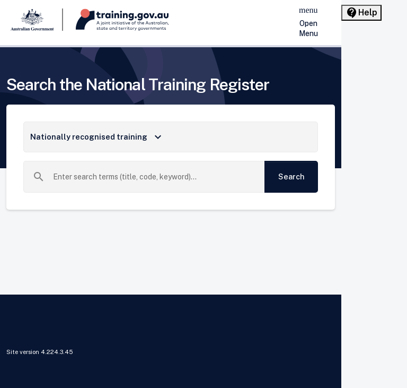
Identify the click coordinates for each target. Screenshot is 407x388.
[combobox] (154, 177)
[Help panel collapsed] (361, 13)
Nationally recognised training (97, 137)
